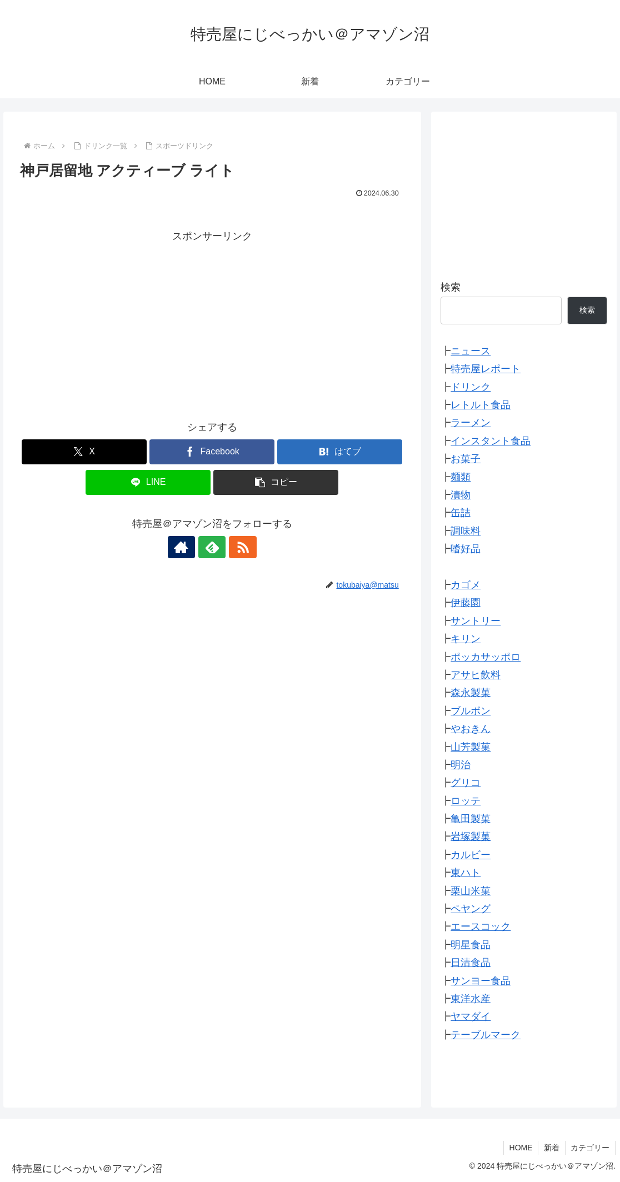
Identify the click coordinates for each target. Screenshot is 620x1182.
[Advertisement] (212, 322)
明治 (461, 764)
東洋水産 (471, 998)
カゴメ (466, 584)
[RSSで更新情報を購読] (238, 547)
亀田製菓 (471, 818)
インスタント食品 (491, 441)
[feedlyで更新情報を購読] (212, 547)
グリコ (466, 782)
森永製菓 (471, 692)
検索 (451, 287)
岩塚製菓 (471, 836)
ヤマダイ (471, 1016)
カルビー (471, 854)
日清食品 (471, 962)
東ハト (466, 872)
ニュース (471, 351)
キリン (466, 638)
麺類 (461, 477)
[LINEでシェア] (148, 482)
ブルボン (471, 711)
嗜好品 (466, 548)
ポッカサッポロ (486, 657)
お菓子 (466, 458)
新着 (551, 1147)
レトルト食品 (481, 404)
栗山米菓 (471, 890)
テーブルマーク (486, 1034)
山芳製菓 (471, 747)
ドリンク (471, 387)
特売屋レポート (486, 368)
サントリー (476, 621)
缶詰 (461, 512)
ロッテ (466, 801)
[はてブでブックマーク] (339, 451)
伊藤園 (466, 602)
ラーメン (471, 422)
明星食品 (471, 944)
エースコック (481, 926)
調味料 (466, 531)
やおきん (471, 728)
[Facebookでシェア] (211, 451)
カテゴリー (590, 1147)
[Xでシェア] (84, 451)
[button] (275, 482)
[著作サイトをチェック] (187, 547)
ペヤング (471, 908)
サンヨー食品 (481, 980)
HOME (520, 1147)
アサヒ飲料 (476, 674)
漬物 (461, 494)
